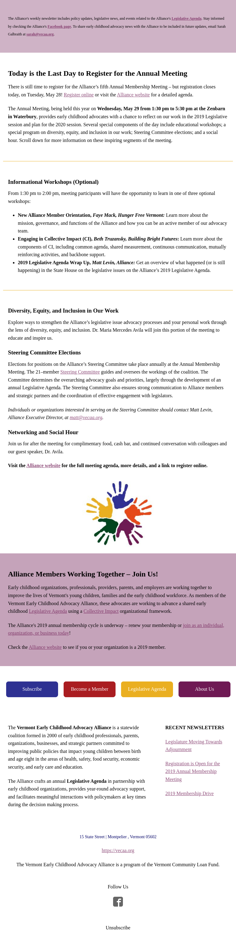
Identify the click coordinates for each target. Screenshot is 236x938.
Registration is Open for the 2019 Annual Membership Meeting (192, 771)
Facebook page (59, 26)
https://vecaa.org (118, 850)
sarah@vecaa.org (40, 34)
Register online (78, 94)
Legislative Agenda (48, 611)
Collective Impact (101, 611)
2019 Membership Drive (189, 793)
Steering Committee (80, 371)
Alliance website (133, 94)
